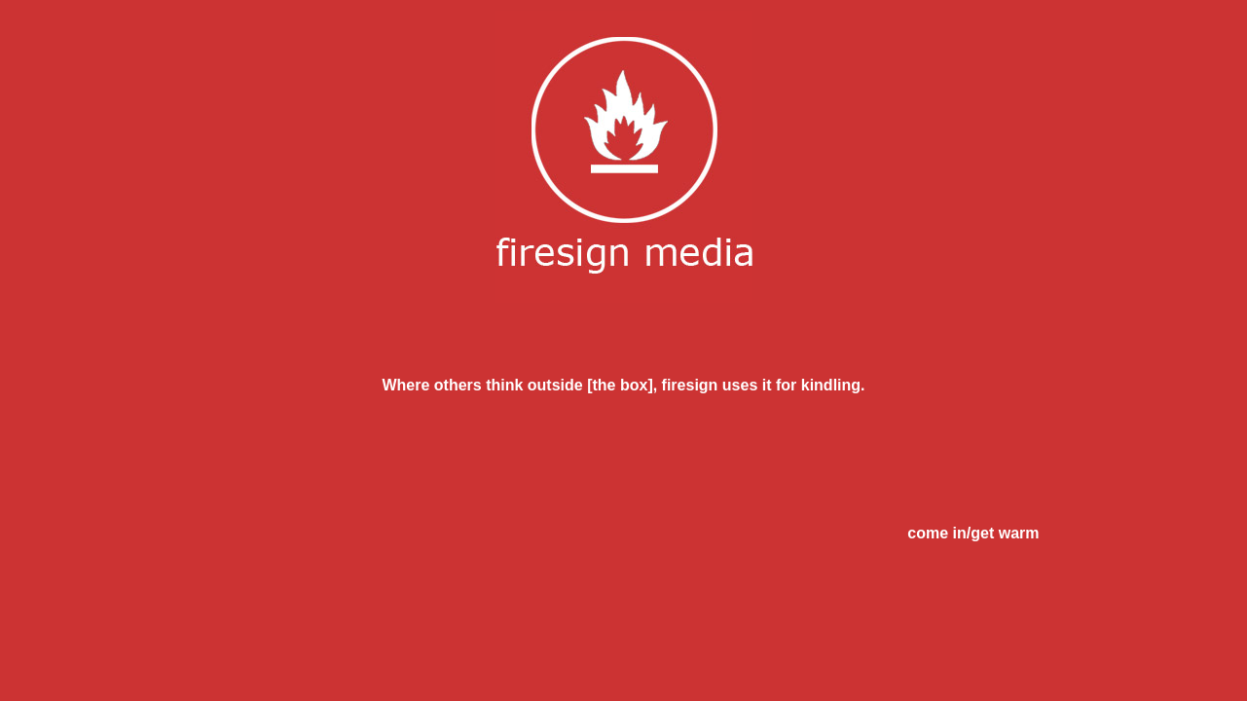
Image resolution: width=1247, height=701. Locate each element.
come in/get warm (973, 533)
